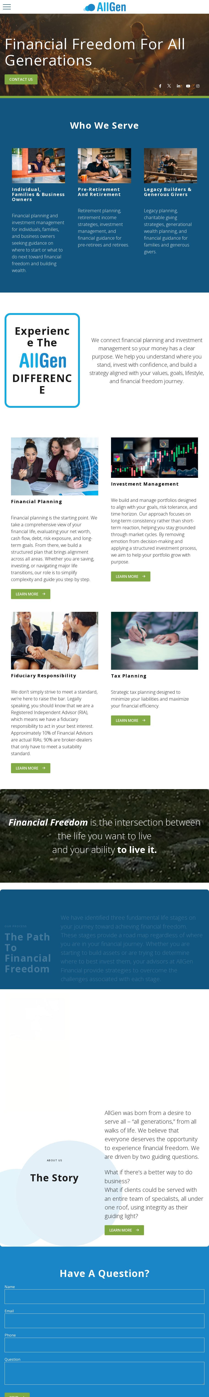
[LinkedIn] (178, 86)
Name (10, 1286)
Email (9, 1310)
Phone (10, 1335)
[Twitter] (169, 86)
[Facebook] (160, 86)
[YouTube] (188, 86)
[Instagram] (197, 86)
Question (12, 1359)
